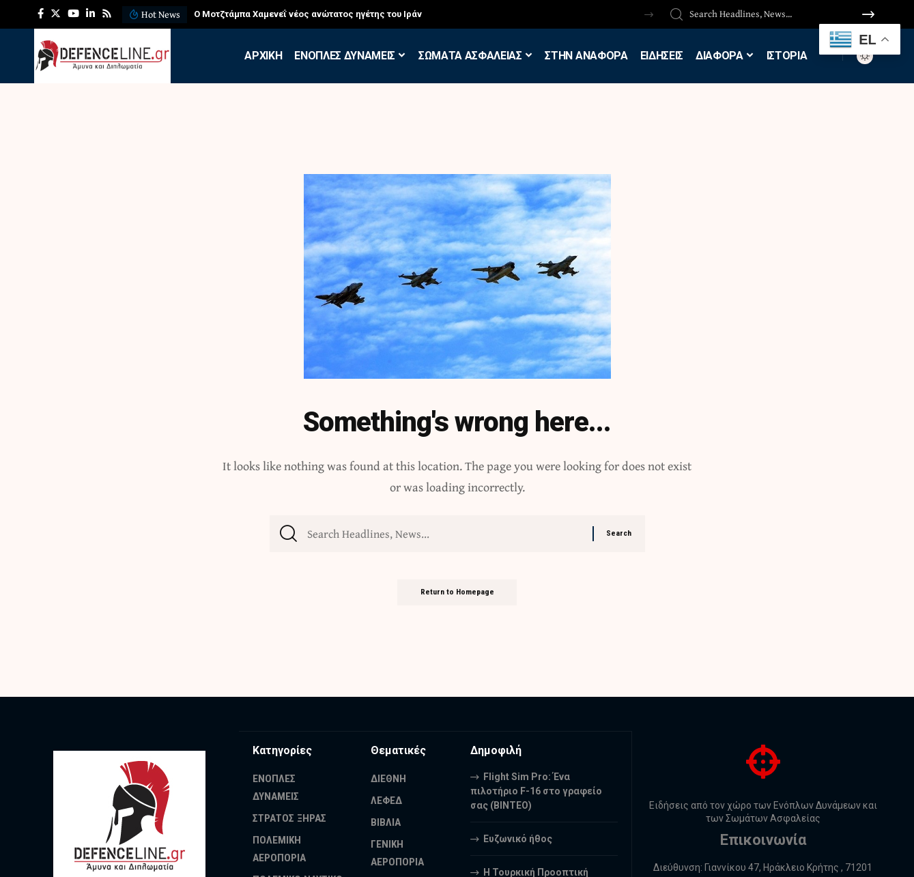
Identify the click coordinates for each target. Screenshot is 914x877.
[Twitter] (55, 14)
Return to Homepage (457, 598)
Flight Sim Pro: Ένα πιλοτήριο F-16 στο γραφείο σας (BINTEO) (536, 790)
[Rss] (106, 14)
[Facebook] (40, 14)
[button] (648, 14)
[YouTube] (73, 14)
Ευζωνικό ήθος (517, 838)
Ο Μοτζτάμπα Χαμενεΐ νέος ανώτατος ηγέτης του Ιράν (308, 14)
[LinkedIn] (90, 14)
